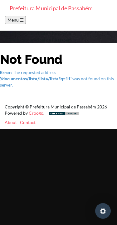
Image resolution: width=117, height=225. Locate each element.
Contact (28, 122)
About (11, 122)
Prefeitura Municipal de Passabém (51, 8)
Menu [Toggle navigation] (15, 19)
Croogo (36, 113)
